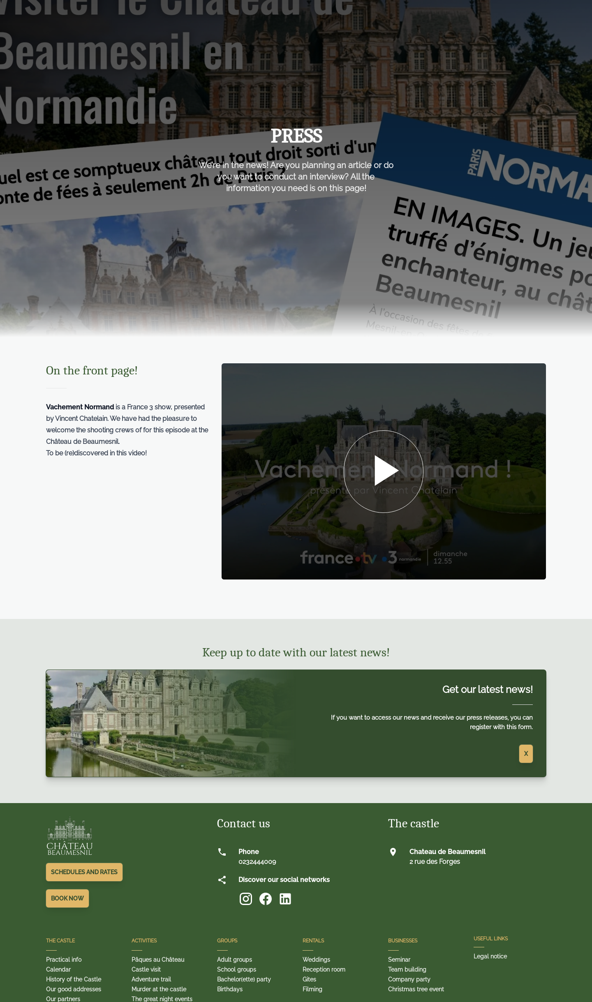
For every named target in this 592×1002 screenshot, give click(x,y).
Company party (409, 979)
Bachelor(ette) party (244, 979)
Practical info (63, 959)
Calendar (58, 969)
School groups (236, 969)
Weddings (316, 959)
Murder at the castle (159, 989)
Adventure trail (151, 979)
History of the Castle (73, 979)
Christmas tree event (416, 989)
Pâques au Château (158, 959)
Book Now (67, 898)
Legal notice (490, 956)
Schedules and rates (84, 872)
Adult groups (234, 959)
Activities (144, 941)
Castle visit (146, 969)
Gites (309, 979)
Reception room (324, 969)
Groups (227, 941)
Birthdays (230, 989)
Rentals (313, 941)
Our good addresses (73, 989)
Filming (312, 989)
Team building (407, 969)
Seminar (399, 959)
